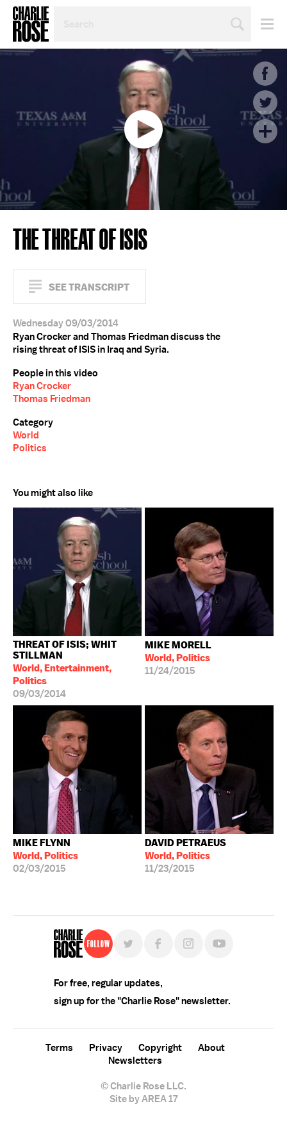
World (26, 435)
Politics (30, 448)
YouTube (218, 943)
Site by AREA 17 (143, 1099)
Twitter (265, 102)
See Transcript (89, 287)
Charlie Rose (31, 24)
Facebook (265, 73)
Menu (262, 24)
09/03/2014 (77, 669)
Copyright (160, 1047)
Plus (265, 131)
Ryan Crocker (42, 386)
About (211, 1047)
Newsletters (135, 1060)
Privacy (105, 1047)
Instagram (188, 943)
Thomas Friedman (51, 398)
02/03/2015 (45, 856)
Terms (59, 1047)
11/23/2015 (185, 856)
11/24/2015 (178, 658)
